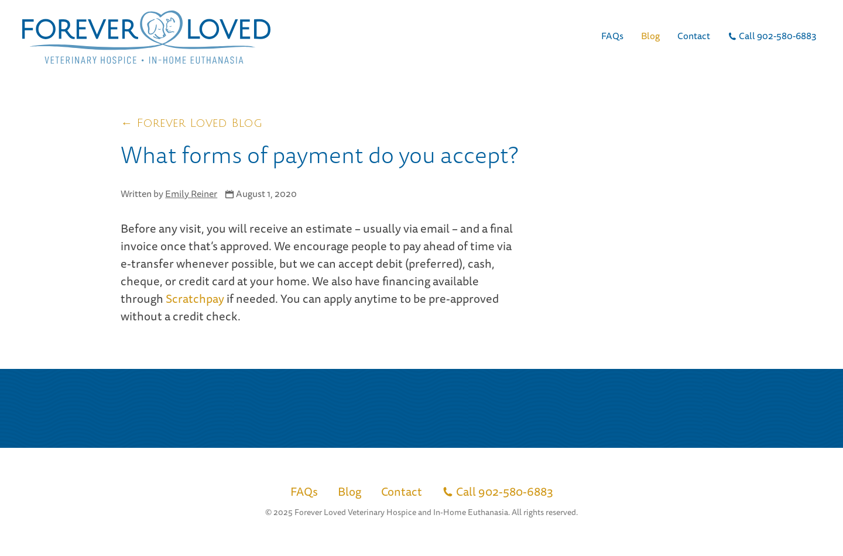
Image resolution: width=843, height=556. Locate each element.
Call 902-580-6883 (772, 35)
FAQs (612, 35)
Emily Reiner (191, 193)
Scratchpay (195, 298)
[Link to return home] (146, 37)
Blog (650, 35)
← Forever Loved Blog (191, 123)
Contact (693, 35)
